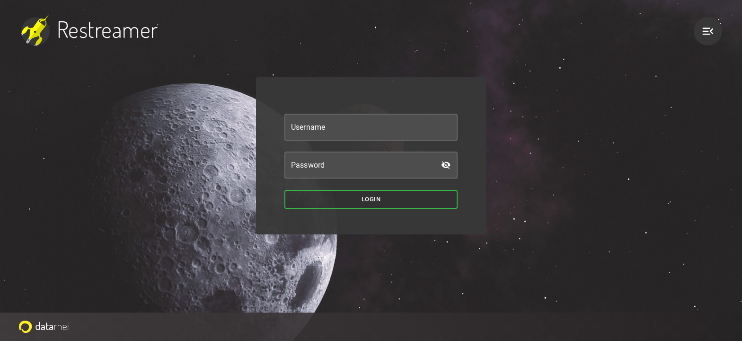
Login (371, 199)
